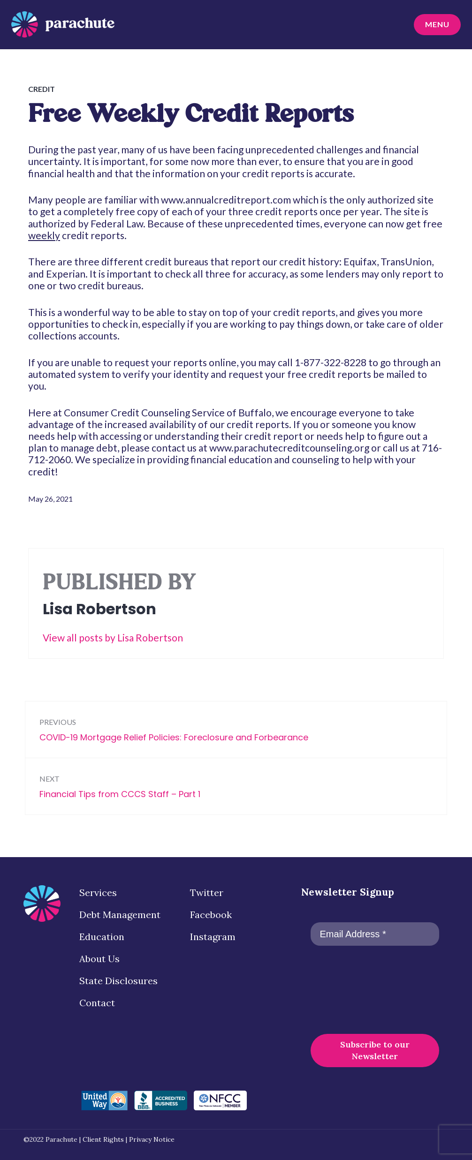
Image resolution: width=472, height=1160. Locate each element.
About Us (99, 958)
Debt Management (119, 914)
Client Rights (103, 1139)
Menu (434, 25)
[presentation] (349, 989)
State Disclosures (118, 981)
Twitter (206, 892)
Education (101, 936)
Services (98, 892)
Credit (41, 88)
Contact (97, 1003)
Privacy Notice (152, 1139)
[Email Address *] (375, 934)
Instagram (213, 936)
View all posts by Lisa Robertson (113, 637)
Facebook (211, 914)
